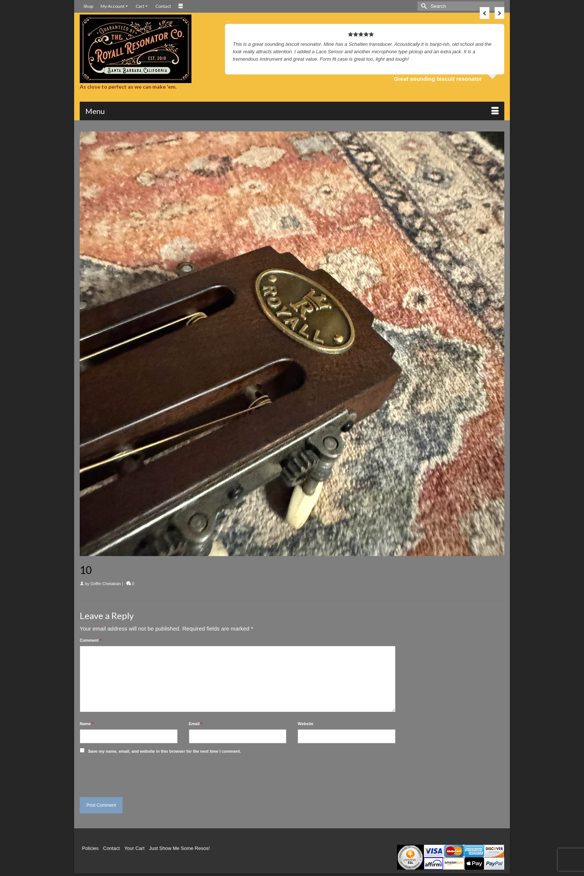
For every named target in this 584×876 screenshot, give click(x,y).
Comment (90, 640)
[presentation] (131, 774)
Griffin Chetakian (106, 583)
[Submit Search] (423, 6)
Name (86, 723)
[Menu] (292, 111)
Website (305, 723)
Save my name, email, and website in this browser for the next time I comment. (164, 751)
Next (499, 13)
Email (196, 723)
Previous (484, 13)
